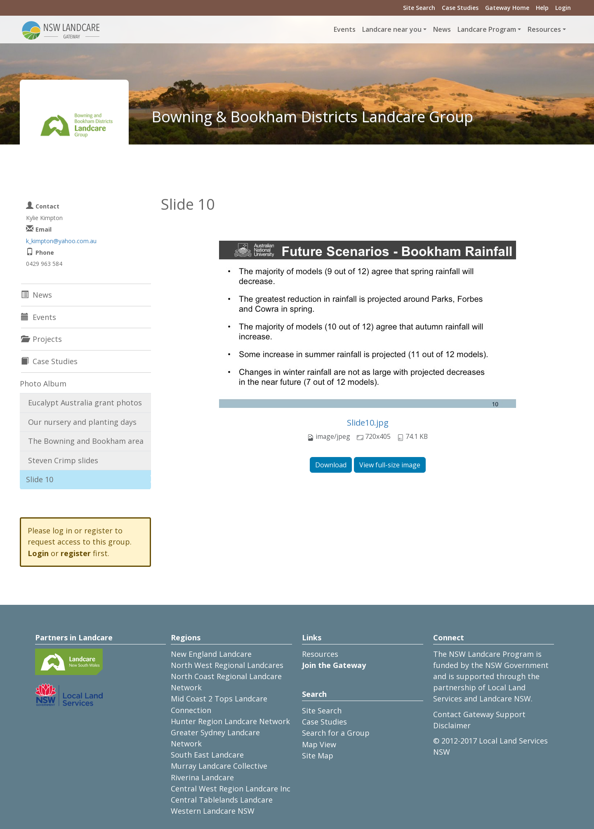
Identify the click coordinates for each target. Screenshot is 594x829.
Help (542, 8)
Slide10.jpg (368, 422)
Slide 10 (39, 479)
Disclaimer (452, 725)
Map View (319, 744)
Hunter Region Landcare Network (230, 721)
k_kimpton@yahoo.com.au (61, 241)
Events (345, 29)
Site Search (419, 8)
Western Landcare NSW (213, 811)
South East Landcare (207, 755)
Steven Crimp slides (63, 460)
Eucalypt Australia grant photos (85, 402)
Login (563, 8)
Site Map (317, 755)
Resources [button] (544, 29)
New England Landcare (211, 654)
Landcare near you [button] (392, 29)
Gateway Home (507, 8)
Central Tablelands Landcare (222, 800)
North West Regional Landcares (227, 665)
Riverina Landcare (202, 777)
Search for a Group (336, 733)
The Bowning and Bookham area (86, 441)
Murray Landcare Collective (219, 766)
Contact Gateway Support (479, 714)
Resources (320, 654)
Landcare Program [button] (486, 29)
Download (330, 464)
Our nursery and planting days (82, 422)
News (442, 29)
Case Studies (460, 8)
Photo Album (43, 383)
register (76, 553)
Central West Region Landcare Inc (230, 788)
